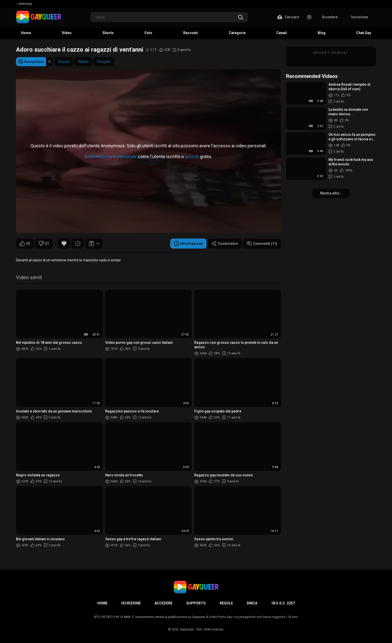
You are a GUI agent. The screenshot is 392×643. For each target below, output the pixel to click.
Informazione (188, 243)
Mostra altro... (331, 193)
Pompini (103, 62)
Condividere (225, 243)
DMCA (252, 603)
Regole (226, 603)
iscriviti (192, 156)
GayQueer (187, 629)
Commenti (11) (262, 243)
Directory (24, 4)
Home (102, 603)
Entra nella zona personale (111, 156)
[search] (240, 18)
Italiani (83, 62)
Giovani (64, 62)
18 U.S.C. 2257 (283, 603)
